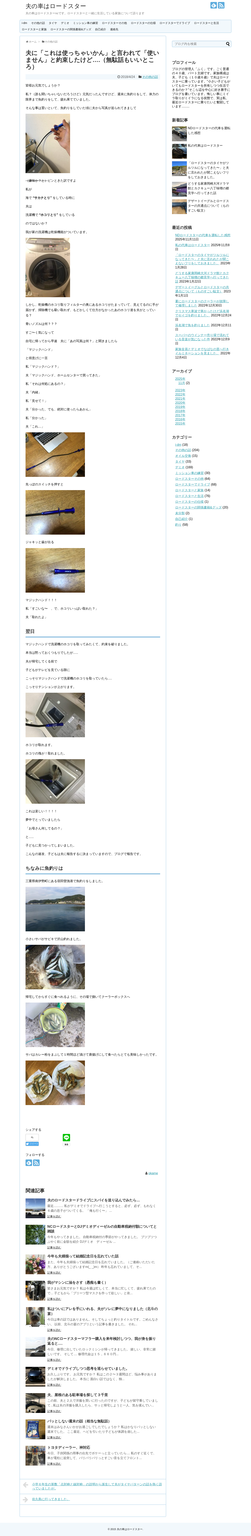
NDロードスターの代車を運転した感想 (202, 235)
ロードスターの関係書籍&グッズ (70, 29)
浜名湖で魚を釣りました (192, 325)
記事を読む (54, 1216)
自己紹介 (100, 29)
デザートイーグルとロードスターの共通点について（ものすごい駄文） (208, 205)
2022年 (180, 394)
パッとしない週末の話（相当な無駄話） (79, 1421)
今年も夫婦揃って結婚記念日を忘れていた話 (83, 1256)
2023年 (180, 390)
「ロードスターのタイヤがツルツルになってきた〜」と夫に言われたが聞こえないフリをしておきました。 (202, 259)
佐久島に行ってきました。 (46, 1499)
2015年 (180, 423)
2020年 (180, 402)
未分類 (180, 513)
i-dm (24, 23)
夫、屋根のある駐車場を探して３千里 (77, 1395)
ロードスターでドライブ (175, 23)
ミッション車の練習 (85, 23)
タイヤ (53, 23)
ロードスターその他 (114, 23)
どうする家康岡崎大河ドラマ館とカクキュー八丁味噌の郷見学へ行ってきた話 (208, 188)
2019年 (180, 407)
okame (153, 1173)
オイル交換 (183, 455)
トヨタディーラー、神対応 (68, 1448)
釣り (178, 524)
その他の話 (38, 23)
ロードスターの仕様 (143, 23)
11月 (181, 383)
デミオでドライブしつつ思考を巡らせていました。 (88, 1369)
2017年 (180, 415)
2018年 (180, 411)
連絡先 (114, 29)
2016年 (180, 419)
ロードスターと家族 (34, 29)
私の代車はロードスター (205, 145)
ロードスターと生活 (206, 23)
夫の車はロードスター (56, 6)
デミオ (65, 23)
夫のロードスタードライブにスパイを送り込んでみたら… (93, 1200)
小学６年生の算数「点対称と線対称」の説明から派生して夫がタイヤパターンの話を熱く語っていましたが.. (92, 1486)
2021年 (180, 398)
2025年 (180, 378)
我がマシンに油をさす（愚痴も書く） (77, 1283)
